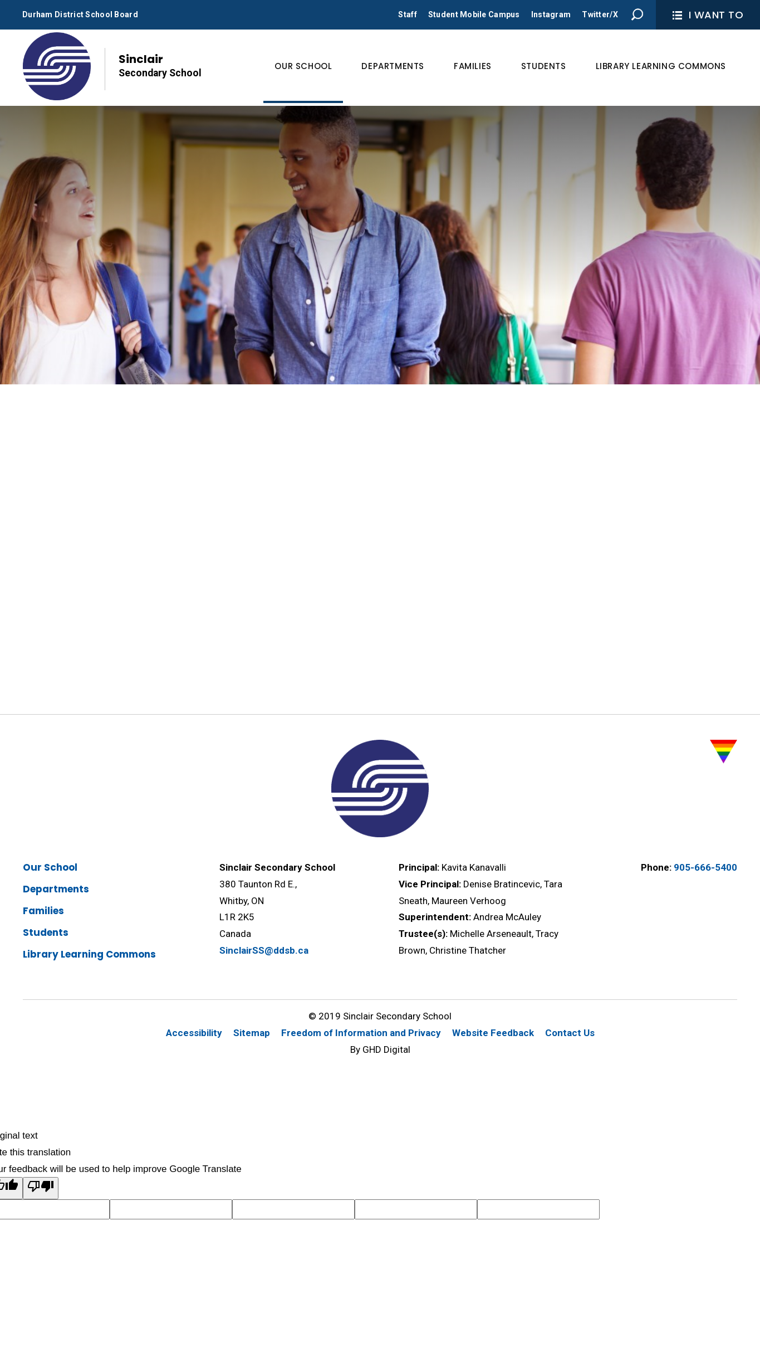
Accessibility (194, 1032)
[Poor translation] (40, 1188)
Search (637, 14)
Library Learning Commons (89, 954)
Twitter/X (600, 14)
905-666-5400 (705, 867)
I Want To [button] (708, 15)
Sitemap (251, 1032)
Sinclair (160, 65)
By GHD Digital (380, 1049)
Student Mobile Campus (474, 14)
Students (45, 932)
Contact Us (570, 1032)
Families (43, 910)
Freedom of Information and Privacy (361, 1032)
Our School (50, 867)
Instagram (551, 14)
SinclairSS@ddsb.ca (263, 950)
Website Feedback (493, 1032)
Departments (56, 889)
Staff (407, 14)
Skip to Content (0, 0)
